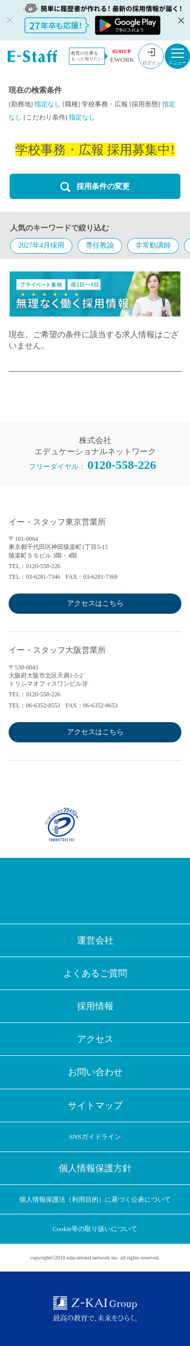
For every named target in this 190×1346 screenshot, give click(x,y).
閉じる (179, 20)
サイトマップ (95, 1105)
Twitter (78, 890)
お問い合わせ (95, 1072)
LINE (112, 890)
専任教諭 (100, 245)
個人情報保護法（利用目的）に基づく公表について (95, 1199)
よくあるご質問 (95, 973)
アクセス (95, 1039)
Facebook (45, 890)
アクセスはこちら (95, 603)
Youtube (145, 890)
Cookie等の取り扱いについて (95, 1229)
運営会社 (95, 940)
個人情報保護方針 (95, 1168)
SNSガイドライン (95, 1136)
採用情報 (95, 1006)
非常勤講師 (153, 245)
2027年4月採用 (41, 245)
